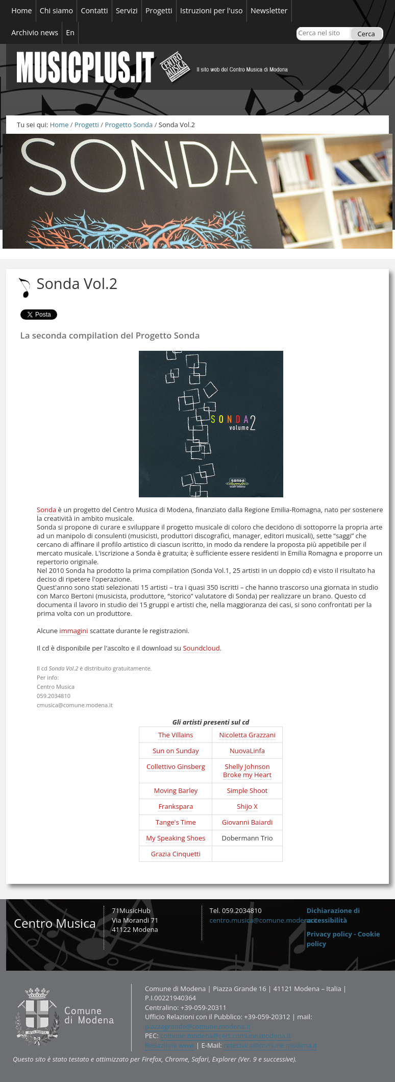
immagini (73, 630)
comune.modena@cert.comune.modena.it (225, 1035)
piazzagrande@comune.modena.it (198, 1026)
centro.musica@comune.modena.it (264, 920)
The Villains (175, 734)
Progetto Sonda (129, 124)
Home (59, 124)
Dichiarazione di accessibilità (333, 915)
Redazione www (169, 1045)
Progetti (87, 124)
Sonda (46, 509)
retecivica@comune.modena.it (270, 1045)
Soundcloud (201, 648)
